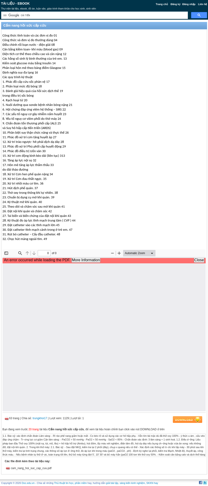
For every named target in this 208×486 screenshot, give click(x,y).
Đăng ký (175, 4)
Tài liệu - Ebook (15, 3)
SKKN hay (152, 483)
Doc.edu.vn (28, 483)
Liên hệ (202, 4)
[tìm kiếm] (94, 15)
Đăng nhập (189, 4)
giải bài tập (112, 483)
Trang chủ (162, 4)
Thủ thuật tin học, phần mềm (70, 483)
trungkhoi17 (40, 418)
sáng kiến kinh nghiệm (132, 483)
